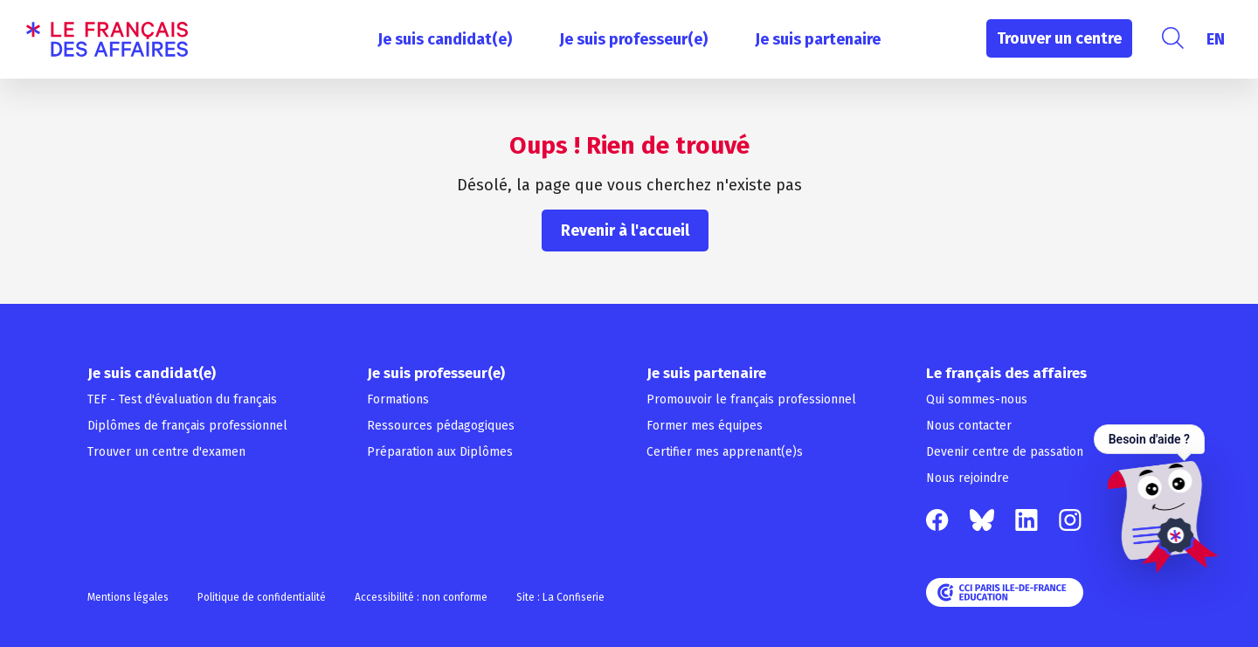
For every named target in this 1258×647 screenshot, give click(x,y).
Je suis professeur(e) (633, 39)
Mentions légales (128, 597)
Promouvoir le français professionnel (751, 399)
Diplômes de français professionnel (187, 425)
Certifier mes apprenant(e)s (724, 451)
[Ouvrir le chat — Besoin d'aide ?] (1156, 498)
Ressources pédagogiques (441, 425)
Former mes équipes (704, 425)
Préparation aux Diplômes (440, 451)
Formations (398, 399)
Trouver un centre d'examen (166, 451)
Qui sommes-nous (976, 399)
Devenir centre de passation (1004, 451)
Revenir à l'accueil (625, 230)
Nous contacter (969, 425)
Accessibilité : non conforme (421, 597)
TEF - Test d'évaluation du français (182, 399)
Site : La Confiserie (560, 597)
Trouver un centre (1059, 38)
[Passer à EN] (1216, 39)
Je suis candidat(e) (444, 39)
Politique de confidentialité (261, 597)
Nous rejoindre (967, 478)
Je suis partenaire (818, 39)
